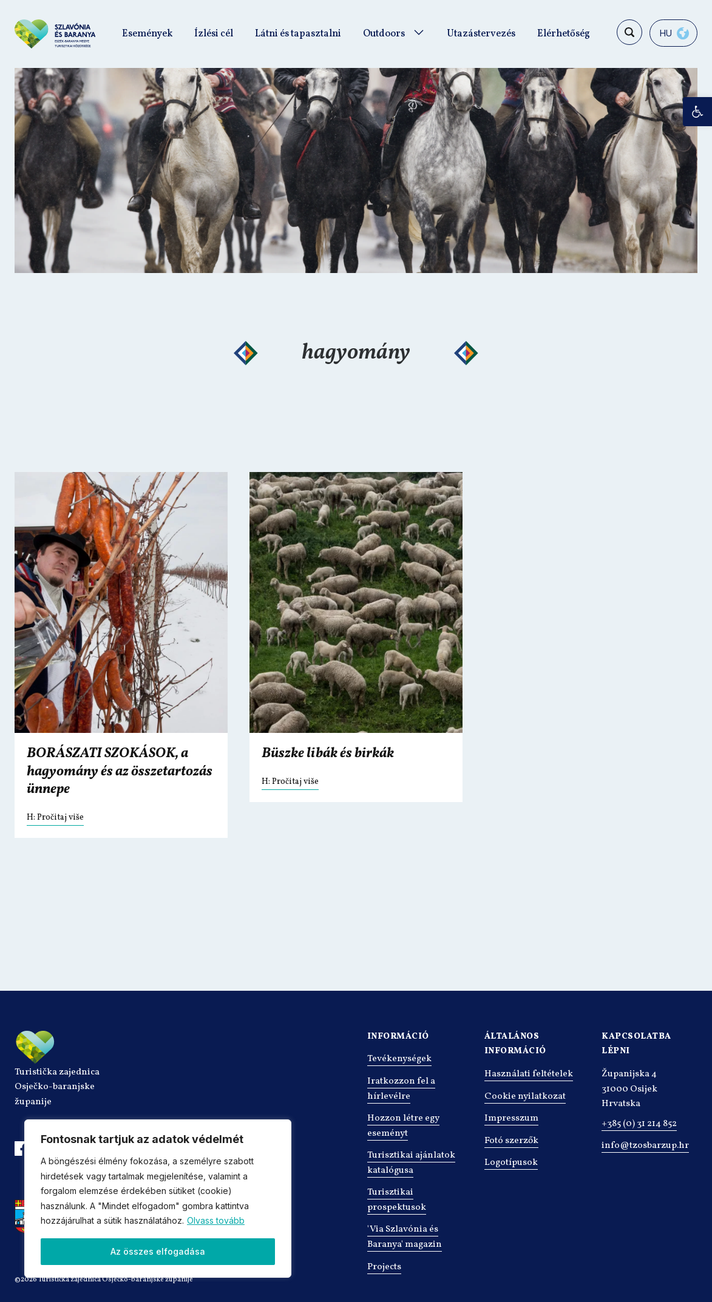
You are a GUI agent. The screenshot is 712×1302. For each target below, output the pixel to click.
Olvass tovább (216, 1220)
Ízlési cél (213, 34)
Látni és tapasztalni (298, 34)
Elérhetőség (563, 34)
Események (147, 34)
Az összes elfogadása (157, 1251)
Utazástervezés (481, 34)
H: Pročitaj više (55, 817)
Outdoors (384, 34)
